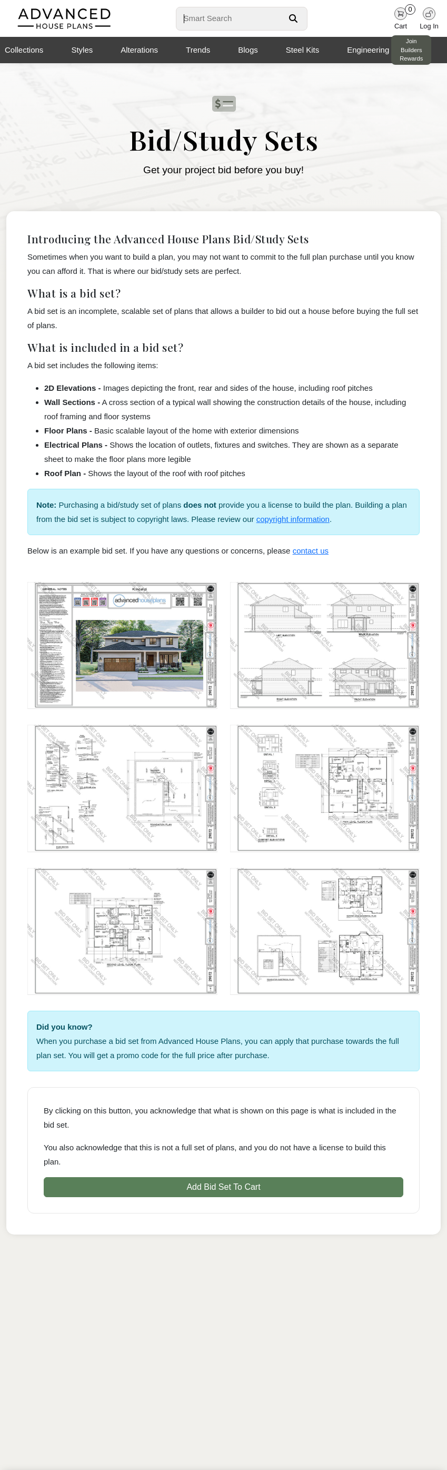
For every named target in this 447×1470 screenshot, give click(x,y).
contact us (311, 550)
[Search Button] (293, 18)
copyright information (293, 519)
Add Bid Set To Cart (223, 1186)
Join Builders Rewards (411, 50)
